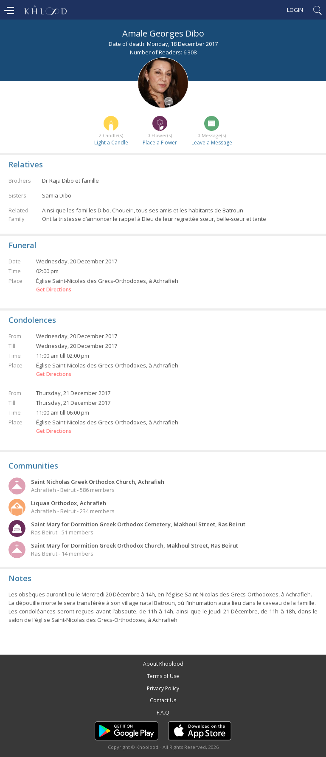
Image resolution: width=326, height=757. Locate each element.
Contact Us (163, 700)
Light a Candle (111, 142)
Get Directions (53, 289)
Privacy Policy (163, 688)
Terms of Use (163, 676)
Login (295, 10)
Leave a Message (211, 142)
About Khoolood (163, 663)
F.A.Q (163, 712)
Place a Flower (160, 142)
